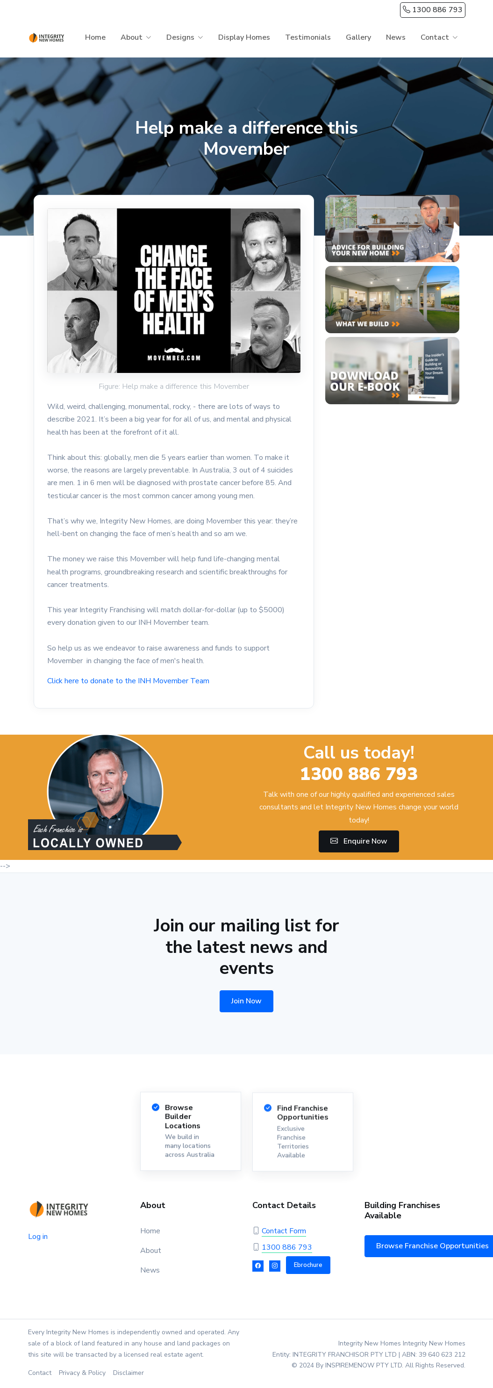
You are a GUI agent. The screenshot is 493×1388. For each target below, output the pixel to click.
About (132, 37)
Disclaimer (128, 1372)
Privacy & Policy (82, 1372)
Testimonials (308, 37)
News (396, 37)
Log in (38, 1236)
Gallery (358, 37)
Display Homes (244, 37)
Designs (180, 37)
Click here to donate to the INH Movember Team (128, 681)
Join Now (246, 1001)
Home (95, 37)
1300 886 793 (433, 10)
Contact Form (284, 1231)
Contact (435, 37)
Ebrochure (308, 1265)
